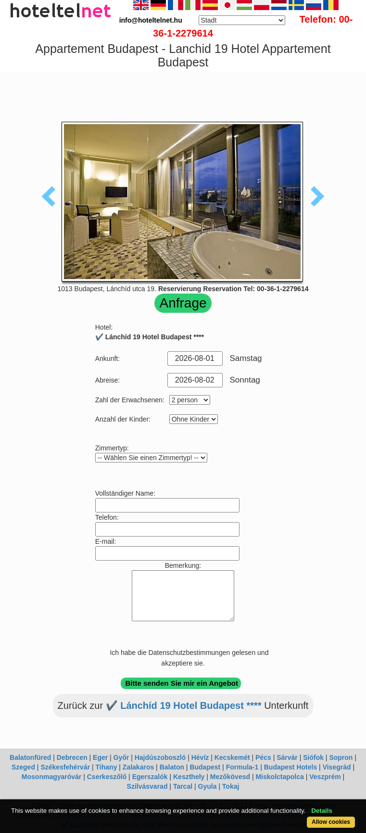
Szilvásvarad (147, 786)
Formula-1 (242, 767)
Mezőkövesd (230, 777)
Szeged (23, 767)
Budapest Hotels (290, 767)
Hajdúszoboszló (160, 757)
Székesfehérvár (65, 767)
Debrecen (72, 757)
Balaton (172, 767)
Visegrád (337, 767)
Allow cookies (331, 822)
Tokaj (231, 786)
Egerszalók (150, 777)
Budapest (204, 767)
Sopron (341, 757)
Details (321, 810)
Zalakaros (138, 767)
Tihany (106, 767)
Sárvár (287, 757)
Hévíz (200, 757)
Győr (121, 757)
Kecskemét (232, 757)
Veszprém (325, 777)
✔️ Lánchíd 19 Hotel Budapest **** (184, 705)
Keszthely (188, 777)
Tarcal (182, 786)
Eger (100, 757)
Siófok (313, 757)
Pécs (263, 757)
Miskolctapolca (279, 777)
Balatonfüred (30, 757)
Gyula (207, 786)
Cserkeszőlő (106, 777)
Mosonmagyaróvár (51, 777)
